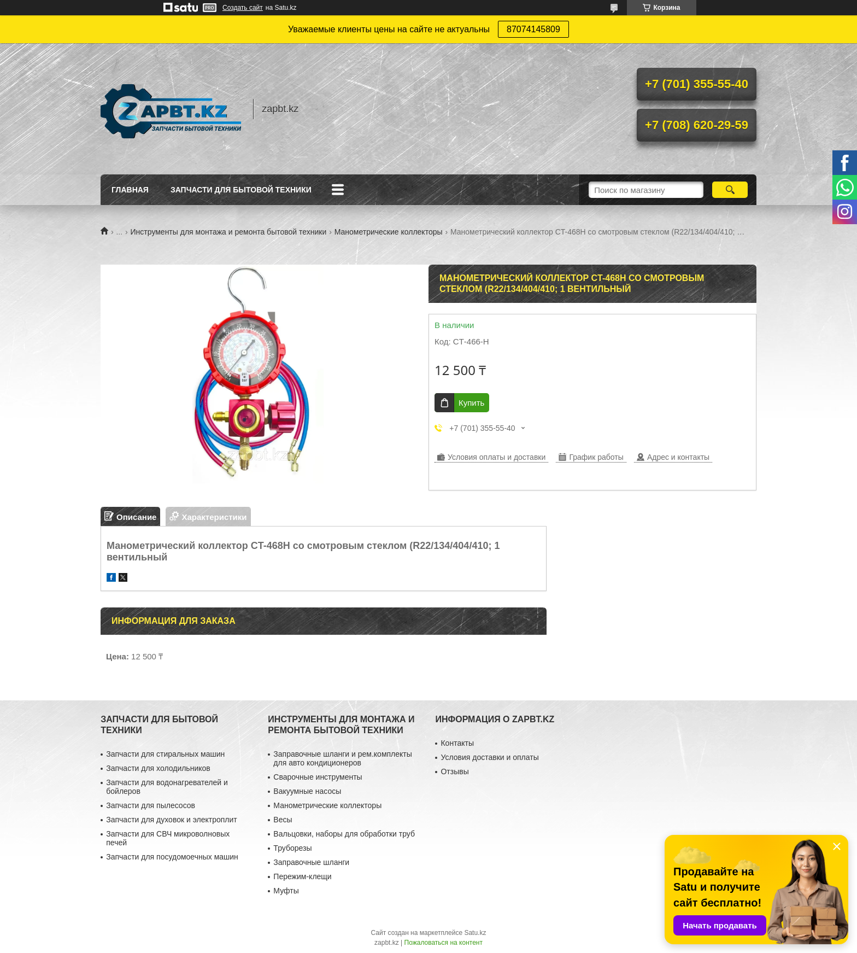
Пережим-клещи (302, 876)
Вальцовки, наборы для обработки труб (344, 833)
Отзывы (454, 771)
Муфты (285, 890)
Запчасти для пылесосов (150, 805)
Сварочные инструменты (317, 777)
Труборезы (292, 848)
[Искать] (730, 190)
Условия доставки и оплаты (489, 757)
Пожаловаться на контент (443, 942)
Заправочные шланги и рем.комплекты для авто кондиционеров (342, 758)
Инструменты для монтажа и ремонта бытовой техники (229, 231)
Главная (130, 189)
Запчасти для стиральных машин (165, 754)
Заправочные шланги (311, 862)
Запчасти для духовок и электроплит (171, 819)
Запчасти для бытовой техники (241, 189)
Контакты (457, 743)
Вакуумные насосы (307, 791)
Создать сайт (242, 7)
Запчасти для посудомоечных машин (172, 856)
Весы (282, 819)
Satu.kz (475, 933)
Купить (471, 402)
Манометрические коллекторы (388, 231)
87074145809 (533, 29)
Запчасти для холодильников (158, 768)
